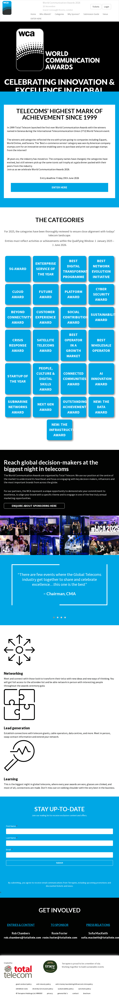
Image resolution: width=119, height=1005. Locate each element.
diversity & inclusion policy (42, 989)
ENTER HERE (36, 18)
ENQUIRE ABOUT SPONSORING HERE (34, 506)
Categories (59, 14)
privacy (50, 993)
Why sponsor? (74, 14)
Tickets (96, 6)
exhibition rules (22, 989)
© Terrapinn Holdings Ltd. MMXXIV (29, 993)
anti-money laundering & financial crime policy (74, 984)
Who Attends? (45, 14)
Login (106, 6)
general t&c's (62, 993)
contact (75, 993)
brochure (86, 993)
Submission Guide (91, 14)
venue (105, 14)
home (33, 14)
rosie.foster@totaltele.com (59, 937)
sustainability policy (66, 989)
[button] (54, 617)
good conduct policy (24, 984)
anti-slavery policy (43, 984)
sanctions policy (84, 989)
